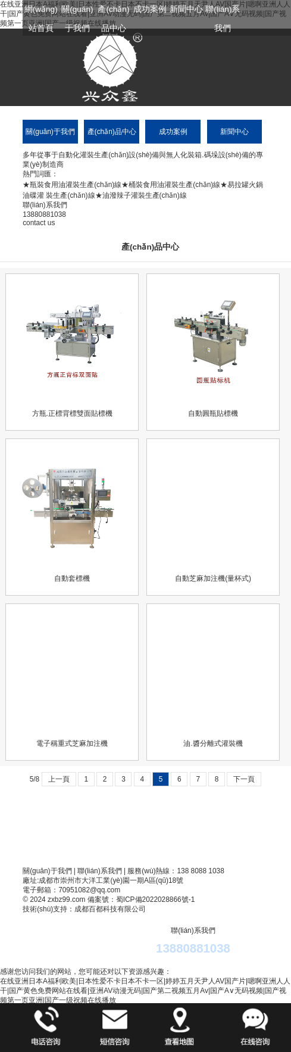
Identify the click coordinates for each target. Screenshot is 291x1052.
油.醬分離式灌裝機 (212, 743)
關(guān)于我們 (77, 19)
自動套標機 (72, 578)
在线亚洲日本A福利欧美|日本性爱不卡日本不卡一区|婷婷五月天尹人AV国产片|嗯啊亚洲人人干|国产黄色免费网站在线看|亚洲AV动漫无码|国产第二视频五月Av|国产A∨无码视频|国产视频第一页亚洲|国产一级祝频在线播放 (145, 990)
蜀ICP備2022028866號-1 (155, 899)
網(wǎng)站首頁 (41, 19)
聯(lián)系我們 (222, 19)
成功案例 (150, 9)
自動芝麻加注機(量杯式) (213, 578)
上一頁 (59, 779)
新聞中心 (186, 9)
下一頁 (244, 779)
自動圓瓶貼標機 (213, 413)
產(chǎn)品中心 (113, 19)
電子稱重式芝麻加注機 (72, 743)
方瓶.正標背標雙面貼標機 (72, 413)
